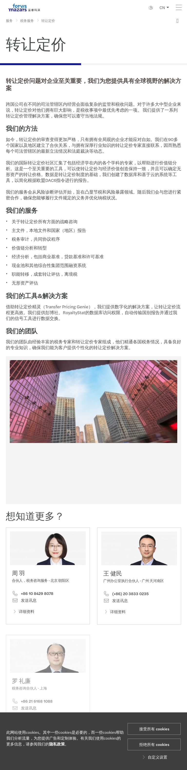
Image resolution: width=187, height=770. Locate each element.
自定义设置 (154, 757)
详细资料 (23, 612)
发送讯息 (24, 601)
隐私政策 (57, 744)
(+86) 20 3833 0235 (126, 601)
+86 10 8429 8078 (32, 594)
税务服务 (27, 20)
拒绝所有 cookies (154, 744)
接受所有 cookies (154, 729)
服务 (9, 20)
